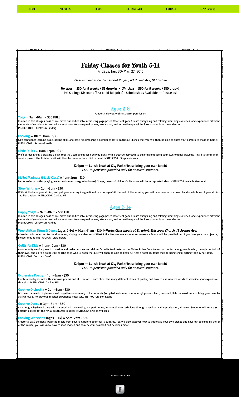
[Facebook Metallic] (120, 389)
